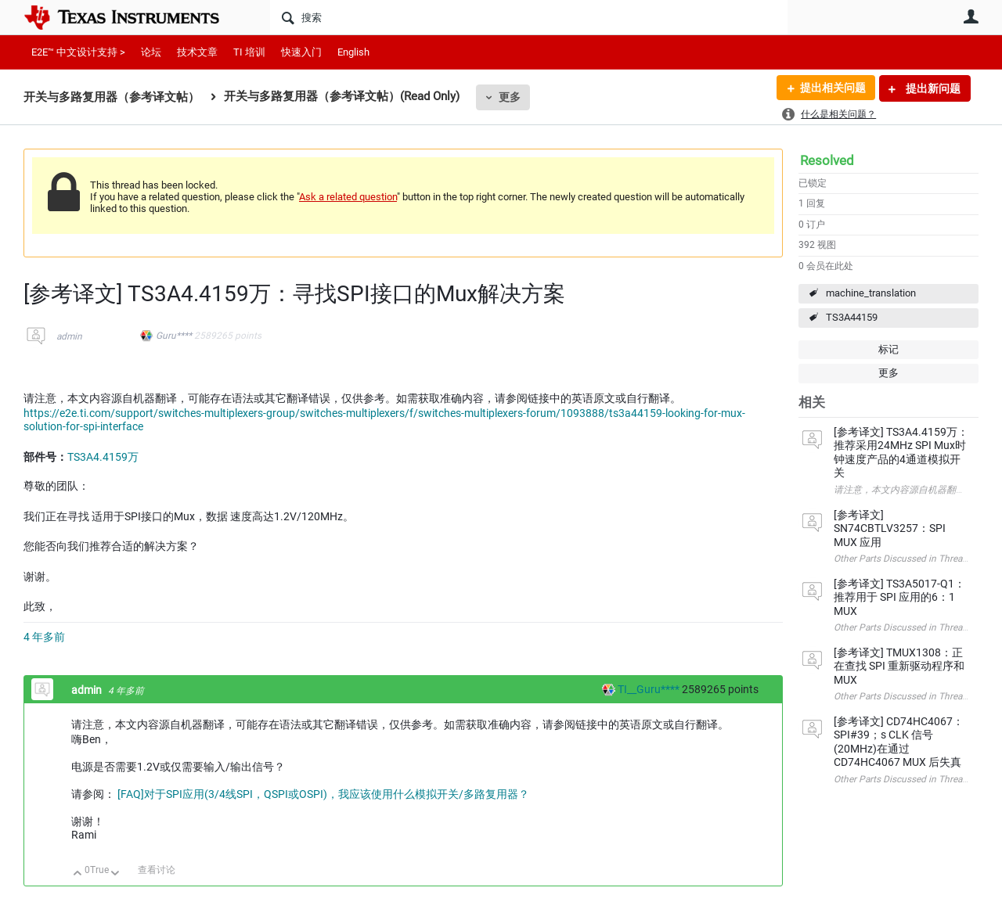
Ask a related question (348, 197)
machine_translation (871, 293)
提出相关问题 (832, 88)
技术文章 (197, 52)
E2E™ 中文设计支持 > (78, 52)
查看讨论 (156, 869)
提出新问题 (932, 88)
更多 (510, 97)
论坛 (151, 52)
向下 (115, 874)
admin (69, 336)
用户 (971, 16)
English (353, 52)
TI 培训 (249, 52)
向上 (78, 874)
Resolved (827, 160)
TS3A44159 (852, 317)
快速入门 (301, 52)
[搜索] (529, 17)
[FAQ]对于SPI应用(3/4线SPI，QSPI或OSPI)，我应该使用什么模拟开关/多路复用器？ (323, 794)
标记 (888, 349)
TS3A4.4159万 (103, 457)
